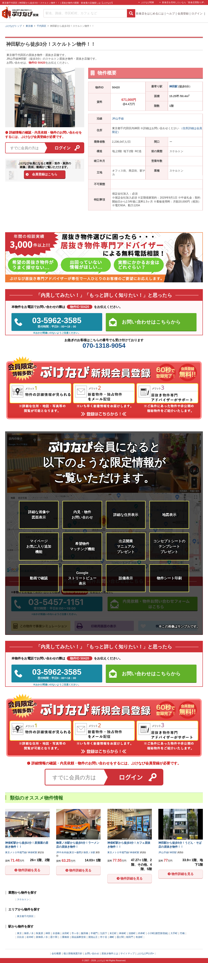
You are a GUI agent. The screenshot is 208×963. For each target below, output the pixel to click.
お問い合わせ (92, 953)
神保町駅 (32, 852)
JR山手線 (118, 118)
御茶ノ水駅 (89, 852)
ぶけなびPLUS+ (145, 953)
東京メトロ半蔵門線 (15, 852)
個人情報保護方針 (72, 953)
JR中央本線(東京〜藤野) (69, 852)
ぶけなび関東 (147, 2)
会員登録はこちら (44, 174)
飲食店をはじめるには (150, 13)
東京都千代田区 (25, 916)
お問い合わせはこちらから (151, 322)
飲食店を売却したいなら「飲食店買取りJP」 (184, 2)
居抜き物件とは (109, 953)
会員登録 (183, 13)
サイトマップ (127, 953)
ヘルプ (170, 13)
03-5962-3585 (56, 322)
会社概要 (56, 953)
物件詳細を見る (29, 870)
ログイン (197, 13)
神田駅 (173, 86)
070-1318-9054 (103, 345)
